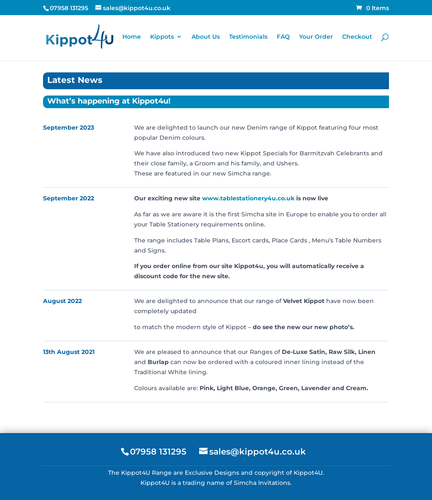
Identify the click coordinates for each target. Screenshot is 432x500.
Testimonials (248, 37)
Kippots (162, 37)
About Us (206, 37)
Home (131, 37)
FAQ (283, 37)
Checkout (357, 37)
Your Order (316, 37)
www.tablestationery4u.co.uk (248, 198)
